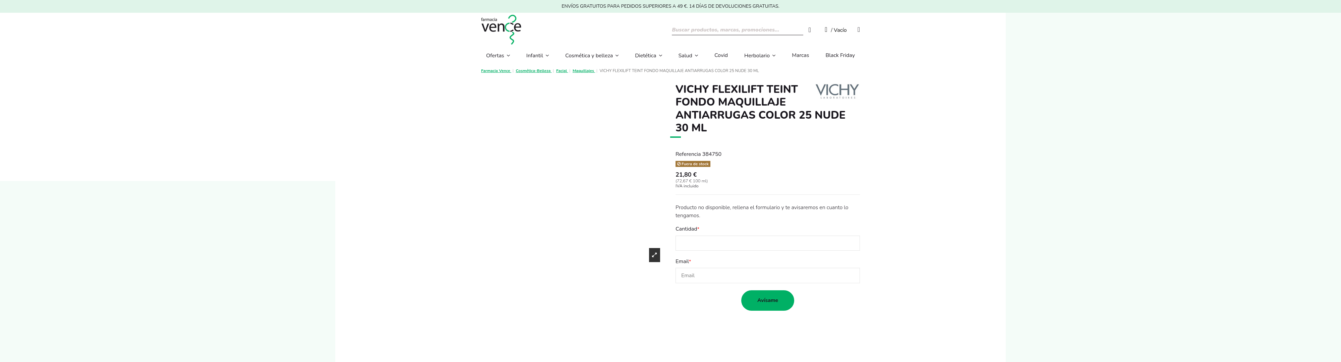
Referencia (688, 154)
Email (682, 261)
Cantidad (686, 229)
